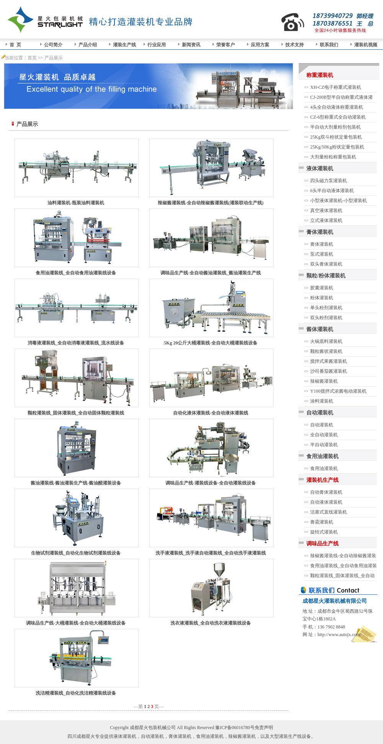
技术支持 (294, 44)
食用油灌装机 (322, 456)
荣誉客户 (225, 44)
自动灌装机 (319, 413)
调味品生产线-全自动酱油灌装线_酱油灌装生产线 (210, 273)
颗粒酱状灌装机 (326, 351)
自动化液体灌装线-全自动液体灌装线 (210, 413)
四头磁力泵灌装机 (328, 180)
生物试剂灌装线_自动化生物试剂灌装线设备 (76, 553)
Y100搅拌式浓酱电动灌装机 (338, 391)
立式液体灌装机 (326, 220)
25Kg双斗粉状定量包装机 (336, 137)
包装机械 (157, 727)
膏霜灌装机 (321, 522)
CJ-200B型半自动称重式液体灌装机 (341, 98)
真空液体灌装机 (326, 210)
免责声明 (264, 727)
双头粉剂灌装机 (326, 317)
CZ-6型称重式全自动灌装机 (338, 117)
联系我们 (329, 44)
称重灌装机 (319, 75)
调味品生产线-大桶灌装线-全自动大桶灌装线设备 (76, 623)
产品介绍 (88, 44)
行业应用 (156, 44)
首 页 (15, 44)
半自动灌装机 (324, 444)
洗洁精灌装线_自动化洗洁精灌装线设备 (76, 693)
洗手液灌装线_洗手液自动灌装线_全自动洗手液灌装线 (210, 553)
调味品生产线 (322, 544)
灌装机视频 (365, 44)
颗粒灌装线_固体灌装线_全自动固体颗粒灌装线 (76, 413)
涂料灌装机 (321, 401)
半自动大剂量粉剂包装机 (335, 127)
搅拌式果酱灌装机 (328, 361)
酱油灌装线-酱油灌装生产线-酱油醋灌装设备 (76, 483)
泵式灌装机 (321, 254)
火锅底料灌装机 (326, 341)
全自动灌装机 (324, 434)
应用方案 (260, 44)
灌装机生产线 (322, 480)
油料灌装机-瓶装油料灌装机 (75, 203)
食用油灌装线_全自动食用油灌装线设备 (76, 273)
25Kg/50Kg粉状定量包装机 (337, 147)
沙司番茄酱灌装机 (328, 371)
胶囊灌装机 (321, 287)
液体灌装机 (319, 168)
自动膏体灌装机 (326, 492)
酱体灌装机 (319, 329)
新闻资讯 (191, 44)
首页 (32, 57)
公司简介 (53, 44)
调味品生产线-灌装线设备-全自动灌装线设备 (210, 483)
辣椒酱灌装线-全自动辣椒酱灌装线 (343, 557)
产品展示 (53, 57)
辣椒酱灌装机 (324, 381)
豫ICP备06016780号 (235, 727)
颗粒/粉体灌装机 (325, 276)
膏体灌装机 (319, 232)
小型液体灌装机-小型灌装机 (338, 200)
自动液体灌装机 (326, 502)
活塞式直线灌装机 (328, 512)
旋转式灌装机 (324, 532)
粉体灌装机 (321, 297)
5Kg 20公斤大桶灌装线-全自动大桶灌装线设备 (210, 343)
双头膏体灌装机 (326, 264)
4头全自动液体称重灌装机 (336, 107)
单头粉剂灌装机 (326, 307)
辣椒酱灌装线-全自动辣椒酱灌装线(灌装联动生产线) (211, 203)
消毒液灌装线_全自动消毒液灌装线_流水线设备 (76, 343)
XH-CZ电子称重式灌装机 (335, 87)
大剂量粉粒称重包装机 (333, 157)
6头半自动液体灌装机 (332, 190)
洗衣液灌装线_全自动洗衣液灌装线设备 (210, 623)
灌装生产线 (124, 44)
